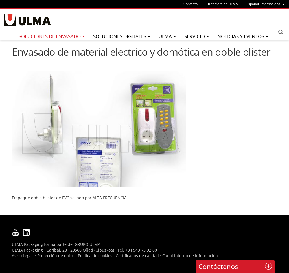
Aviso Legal (22, 255)
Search (280, 32)
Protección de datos (56, 255)
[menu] (265, 3)
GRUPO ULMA (87, 244)
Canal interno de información (190, 255)
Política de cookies (95, 255)
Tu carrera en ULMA (222, 3)
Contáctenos (218, 266)
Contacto (190, 3)
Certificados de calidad (137, 255)
